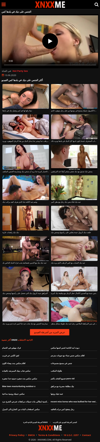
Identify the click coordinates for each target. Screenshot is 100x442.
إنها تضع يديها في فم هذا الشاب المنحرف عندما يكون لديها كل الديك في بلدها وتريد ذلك (74, 141)
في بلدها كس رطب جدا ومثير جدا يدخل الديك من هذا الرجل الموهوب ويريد (25, 141)
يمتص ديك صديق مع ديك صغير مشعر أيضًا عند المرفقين (71, 171)
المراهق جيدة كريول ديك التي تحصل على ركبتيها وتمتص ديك (25, 293)
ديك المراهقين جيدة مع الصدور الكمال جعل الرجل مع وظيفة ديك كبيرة (74, 293)
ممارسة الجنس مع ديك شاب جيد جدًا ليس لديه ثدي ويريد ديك (25, 324)
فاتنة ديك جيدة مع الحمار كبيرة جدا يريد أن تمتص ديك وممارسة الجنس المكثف (25, 171)
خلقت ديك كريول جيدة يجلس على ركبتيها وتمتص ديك (71, 232)
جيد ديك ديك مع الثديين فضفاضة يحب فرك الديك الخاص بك (24, 263)
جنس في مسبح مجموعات (61, 363)
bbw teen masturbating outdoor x (18, 386)
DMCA (31, 435)
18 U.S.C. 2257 (71, 435)
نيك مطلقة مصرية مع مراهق (62, 386)
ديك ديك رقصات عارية (10, 232)
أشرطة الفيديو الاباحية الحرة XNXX (35, 422)
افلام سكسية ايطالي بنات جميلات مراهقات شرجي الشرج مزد (27, 401)
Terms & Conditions (49, 435)
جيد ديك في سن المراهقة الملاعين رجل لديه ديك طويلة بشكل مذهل (74, 324)
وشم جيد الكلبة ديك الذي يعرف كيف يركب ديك (19, 202)
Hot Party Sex (20, 70)
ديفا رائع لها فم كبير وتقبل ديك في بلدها (17, 110)
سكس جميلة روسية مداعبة (13, 393)
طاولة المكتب (56, 370)
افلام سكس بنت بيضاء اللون (13, 363)
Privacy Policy (17, 435)
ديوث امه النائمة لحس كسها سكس (65, 347)
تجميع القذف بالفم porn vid (63, 378)
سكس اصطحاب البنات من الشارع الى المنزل (20, 409)
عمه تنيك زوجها (57, 393)
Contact (86, 435)
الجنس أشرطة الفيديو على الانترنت (65, 422)
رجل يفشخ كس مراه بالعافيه (62, 409)
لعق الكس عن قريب (10, 355)
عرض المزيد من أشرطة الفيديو (49, 332)
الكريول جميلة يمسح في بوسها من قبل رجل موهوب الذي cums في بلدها (74, 110)
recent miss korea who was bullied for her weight (75, 401)
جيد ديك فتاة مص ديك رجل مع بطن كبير (66, 202)
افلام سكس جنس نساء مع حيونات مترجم (68, 355)
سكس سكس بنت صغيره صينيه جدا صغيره (19, 378)
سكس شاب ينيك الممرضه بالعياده (16, 370)
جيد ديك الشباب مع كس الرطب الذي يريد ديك (68, 263)
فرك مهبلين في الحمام (11, 347)
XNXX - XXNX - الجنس (50, 4)
